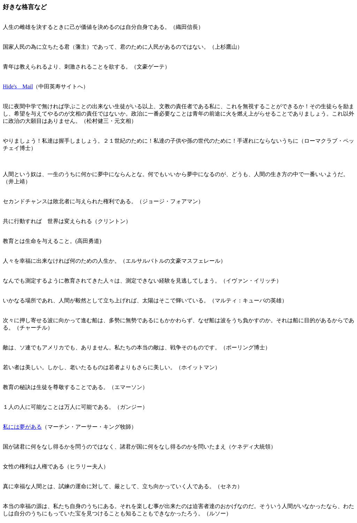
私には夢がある (22, 427)
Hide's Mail (18, 86)
